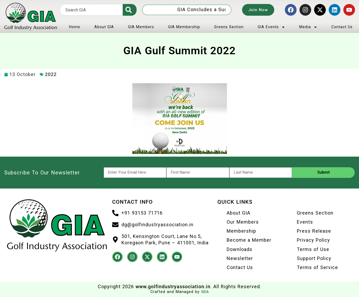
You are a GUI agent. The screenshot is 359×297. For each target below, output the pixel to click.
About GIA (104, 27)
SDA (205, 292)
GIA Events (271, 27)
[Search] (130, 10)
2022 (51, 74)
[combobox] (91, 10)
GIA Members (141, 27)
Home (74, 27)
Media (308, 27)
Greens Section (229, 27)
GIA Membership (184, 27)
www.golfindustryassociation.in (173, 286)
